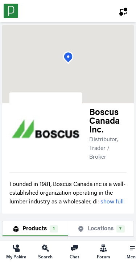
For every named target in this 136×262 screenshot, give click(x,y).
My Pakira (16, 251)
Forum (103, 251)
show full (112, 202)
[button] (68, 57)
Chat (74, 251)
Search (45, 251)
